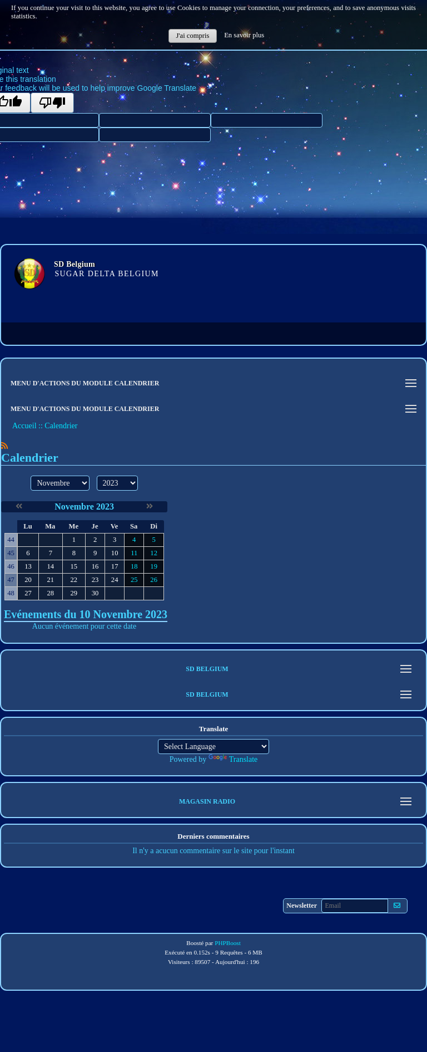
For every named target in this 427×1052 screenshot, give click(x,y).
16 (95, 566)
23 (95, 580)
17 (114, 566)
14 (50, 566)
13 (28, 566)
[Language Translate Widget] (213, 746)
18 (134, 566)
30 (95, 593)
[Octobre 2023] (19, 506)
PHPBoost (228, 943)
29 (73, 593)
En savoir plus (244, 35)
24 (114, 580)
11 (134, 553)
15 (73, 566)
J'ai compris (192, 36)
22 (73, 580)
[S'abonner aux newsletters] (397, 905)
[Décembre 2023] (149, 506)
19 (153, 566)
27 (28, 593)
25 (134, 580)
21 (50, 580)
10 (114, 553)
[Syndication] (4, 446)
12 (153, 553)
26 (153, 580)
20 (28, 580)
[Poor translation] (52, 102)
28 (50, 593)
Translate (233, 759)
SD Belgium (74, 264)
